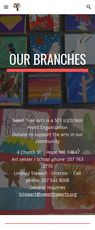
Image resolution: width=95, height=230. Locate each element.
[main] (47, 61)
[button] (6, 7)
